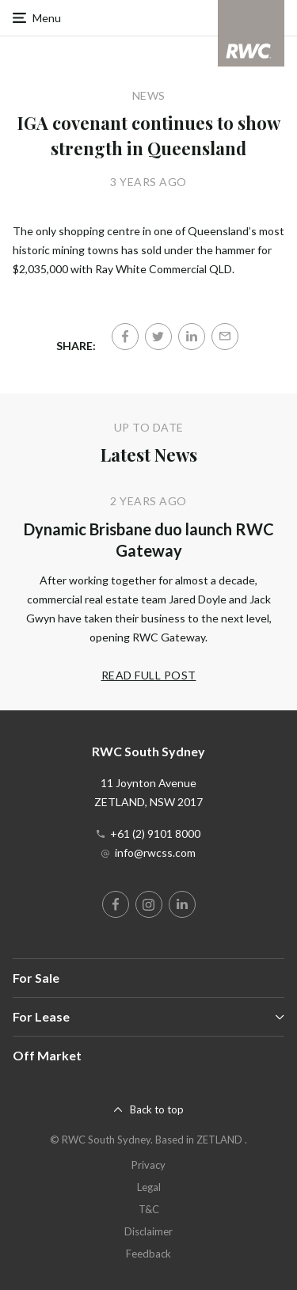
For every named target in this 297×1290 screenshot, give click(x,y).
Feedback (148, 1253)
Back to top (157, 1109)
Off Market (47, 1055)
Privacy (148, 1165)
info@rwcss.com (155, 852)
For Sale (36, 977)
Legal (149, 1187)
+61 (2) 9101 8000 (155, 833)
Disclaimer (148, 1231)
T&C (149, 1209)
